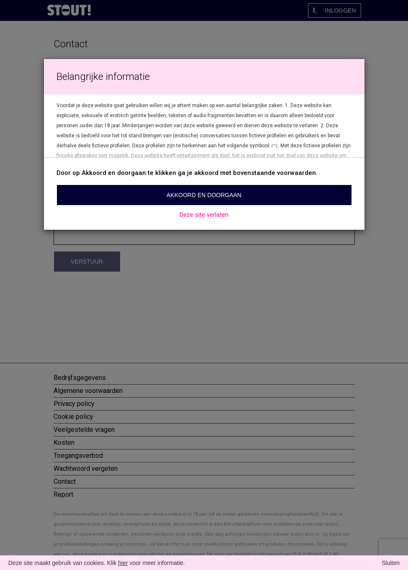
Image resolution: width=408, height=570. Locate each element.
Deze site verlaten (204, 214)
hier (123, 563)
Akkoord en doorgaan (204, 195)
